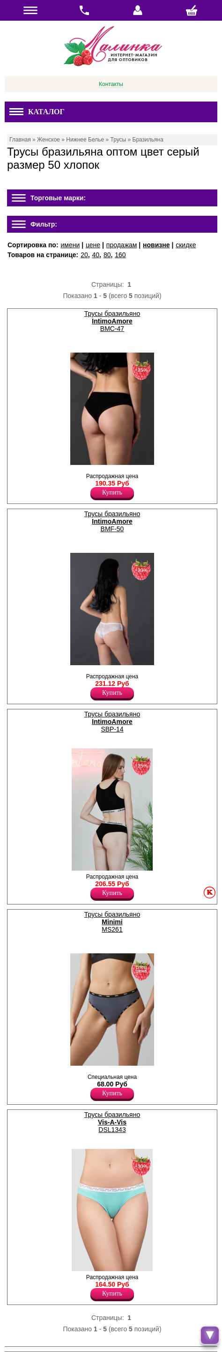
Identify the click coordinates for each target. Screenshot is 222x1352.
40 (96, 255)
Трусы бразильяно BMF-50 (112, 521)
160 (120, 255)
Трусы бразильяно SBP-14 (112, 721)
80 (107, 255)
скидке (186, 245)
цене (93, 245)
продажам (121, 245)
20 (84, 255)
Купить (112, 492)
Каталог (37, 112)
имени (70, 245)
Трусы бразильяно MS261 (112, 922)
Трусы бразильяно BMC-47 (112, 321)
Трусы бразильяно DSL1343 (112, 1122)
